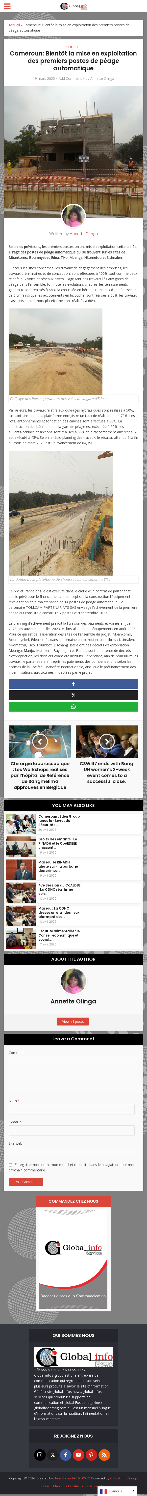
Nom (14, 1102)
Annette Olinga (102, 78)
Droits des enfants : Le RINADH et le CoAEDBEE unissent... (57, 845)
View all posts (73, 1023)
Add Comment (70, 78)
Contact (45, 1488)
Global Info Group (123, 1480)
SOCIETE (73, 47)
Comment (17, 1054)
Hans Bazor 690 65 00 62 (72, 1480)
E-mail (15, 1124)
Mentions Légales (66, 1488)
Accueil (14, 25)
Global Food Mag (94, 1488)
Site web (15, 1145)
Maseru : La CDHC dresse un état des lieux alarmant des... (58, 914)
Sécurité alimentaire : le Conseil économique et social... (58, 937)
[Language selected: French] (117, 1491)
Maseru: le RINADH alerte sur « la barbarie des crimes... (59, 868)
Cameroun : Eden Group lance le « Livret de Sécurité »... (58, 822)
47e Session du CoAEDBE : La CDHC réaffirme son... (59, 891)
